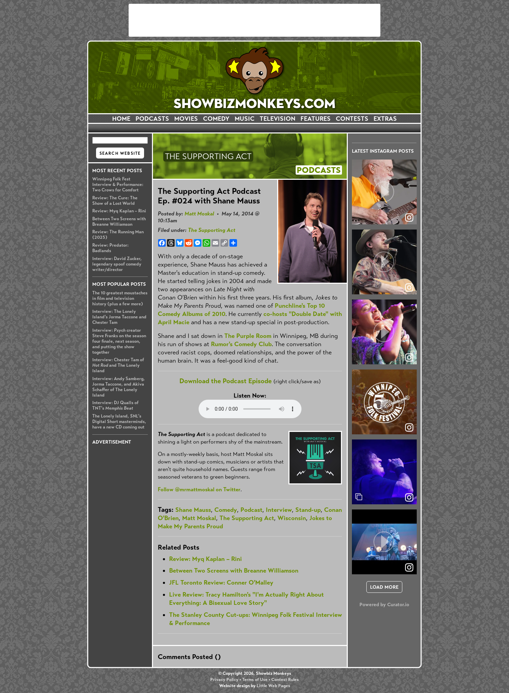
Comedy (225, 510)
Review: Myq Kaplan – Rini (119, 211)
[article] (384, 192)
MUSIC (244, 118)
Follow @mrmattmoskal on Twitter (199, 489)
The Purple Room (247, 336)
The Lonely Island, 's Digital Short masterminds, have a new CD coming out (119, 421)
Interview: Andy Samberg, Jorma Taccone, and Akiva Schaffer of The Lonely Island (118, 387)
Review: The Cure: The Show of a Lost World (115, 200)
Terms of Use (255, 679)
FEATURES (315, 118)
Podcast (251, 510)
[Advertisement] (254, 20)
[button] (384, 192)
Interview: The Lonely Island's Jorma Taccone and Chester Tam (119, 317)
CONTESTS (352, 118)
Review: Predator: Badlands (110, 248)
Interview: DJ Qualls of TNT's (115, 405)
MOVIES (186, 118)
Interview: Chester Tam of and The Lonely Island (118, 365)
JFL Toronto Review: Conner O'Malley (221, 582)
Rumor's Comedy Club (241, 344)
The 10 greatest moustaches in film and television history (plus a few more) (119, 298)
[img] (384, 471)
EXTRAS (385, 118)
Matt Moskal (199, 213)
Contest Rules (285, 679)
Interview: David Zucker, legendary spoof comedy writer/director (117, 264)
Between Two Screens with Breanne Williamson (119, 221)
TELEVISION (277, 118)
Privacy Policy (224, 679)
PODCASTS (152, 118)
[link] (409, 497)
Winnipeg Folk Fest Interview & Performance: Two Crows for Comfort (117, 184)
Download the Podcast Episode (225, 381)
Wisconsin (291, 518)
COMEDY (216, 118)
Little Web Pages (273, 686)
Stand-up (308, 510)
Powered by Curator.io (384, 604)
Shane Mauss (193, 510)
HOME (121, 118)
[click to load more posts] (384, 587)
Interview (279, 510)
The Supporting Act (211, 230)
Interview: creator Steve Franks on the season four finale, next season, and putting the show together (119, 341)
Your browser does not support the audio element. (250, 409)
